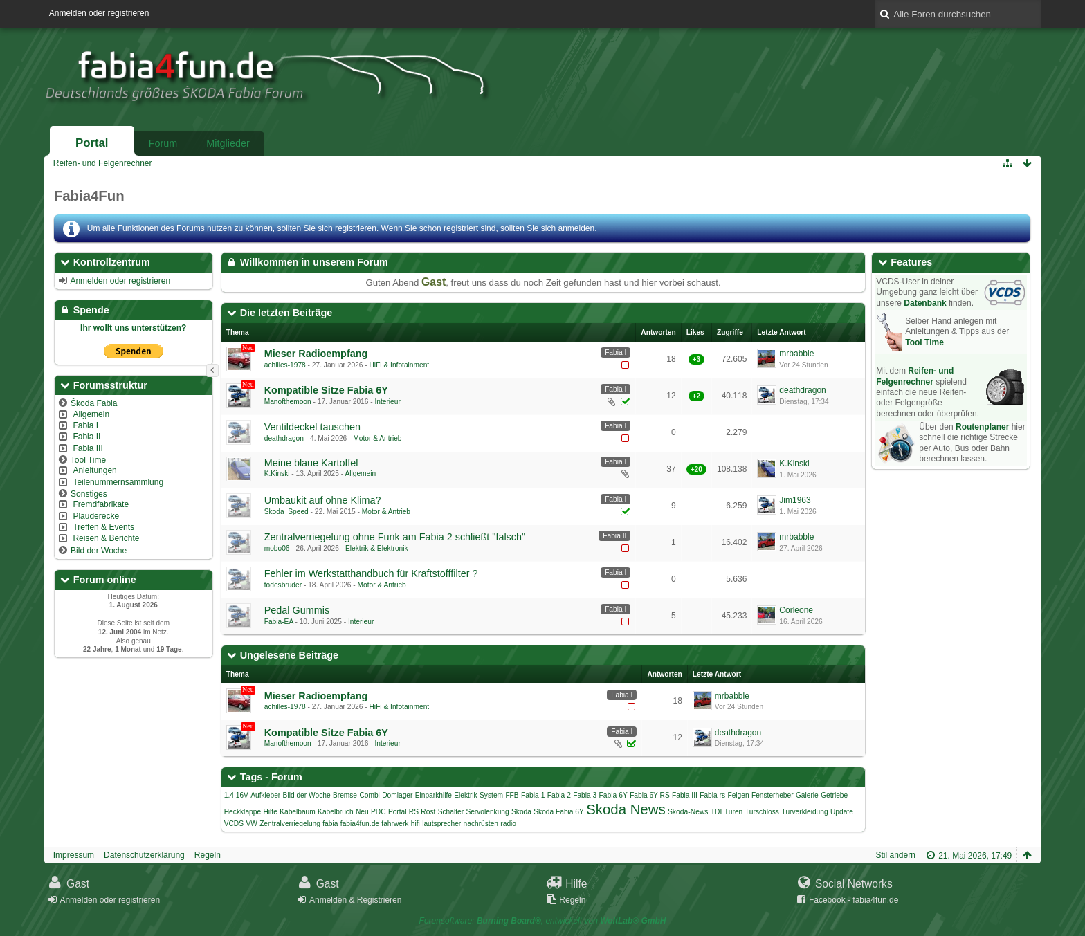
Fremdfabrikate (101, 504)
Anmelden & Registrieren (355, 900)
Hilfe (270, 812)
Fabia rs (712, 795)
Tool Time (88, 460)
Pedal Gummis (296, 610)
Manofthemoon (287, 401)
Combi (369, 795)
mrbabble (796, 353)
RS (414, 812)
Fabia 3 (584, 795)
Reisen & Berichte (106, 538)
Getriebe (834, 795)
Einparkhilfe (433, 795)
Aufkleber (265, 795)
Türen (733, 812)
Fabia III (87, 448)
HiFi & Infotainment (400, 365)
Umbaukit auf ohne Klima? (322, 500)
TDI (716, 812)
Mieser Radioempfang (316, 353)
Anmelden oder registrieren (99, 13)
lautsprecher (441, 823)
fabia (330, 823)
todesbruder (283, 585)
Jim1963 (794, 500)
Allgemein (91, 414)
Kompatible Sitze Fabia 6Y (326, 390)
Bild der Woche (99, 551)
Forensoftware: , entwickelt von (542, 921)
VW (251, 823)
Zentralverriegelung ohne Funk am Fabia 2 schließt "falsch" (394, 536)
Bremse (345, 795)
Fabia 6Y (613, 795)
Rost (428, 812)
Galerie (807, 795)
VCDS (234, 823)
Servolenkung (487, 812)
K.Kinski (277, 473)
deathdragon (802, 390)
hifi (415, 823)
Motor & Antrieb (377, 438)
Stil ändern (895, 855)
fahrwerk (394, 823)
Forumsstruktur (110, 385)
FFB (511, 795)
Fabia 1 (533, 795)
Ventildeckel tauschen (312, 426)
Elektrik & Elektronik (376, 548)
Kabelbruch (336, 812)
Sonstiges (89, 494)
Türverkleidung (804, 812)
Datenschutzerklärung (144, 855)
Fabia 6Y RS (650, 795)
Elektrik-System (478, 795)
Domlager (397, 795)
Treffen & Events (103, 527)
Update (841, 812)
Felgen (738, 795)
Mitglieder (227, 143)
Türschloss (762, 812)
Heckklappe (242, 812)
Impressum (73, 855)
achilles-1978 (285, 365)
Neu (362, 812)
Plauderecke (96, 516)
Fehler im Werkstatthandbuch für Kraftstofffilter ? (371, 573)
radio (508, 823)
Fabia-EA (278, 621)
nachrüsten (481, 823)
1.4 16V (236, 795)
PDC (378, 812)
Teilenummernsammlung (118, 482)
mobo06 (277, 548)
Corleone (796, 610)
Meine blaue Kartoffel (311, 462)
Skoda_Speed (286, 511)
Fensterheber (772, 795)
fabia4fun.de (359, 823)
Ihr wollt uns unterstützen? (133, 328)
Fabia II (86, 436)
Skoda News (625, 809)
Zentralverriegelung (289, 823)
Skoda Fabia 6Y (559, 812)
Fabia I (85, 425)
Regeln (207, 855)
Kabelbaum (298, 812)
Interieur (387, 401)
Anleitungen (94, 470)
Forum (163, 143)
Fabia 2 (559, 795)
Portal (92, 142)
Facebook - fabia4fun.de (853, 900)
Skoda (521, 812)
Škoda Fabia (94, 403)
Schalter (451, 812)
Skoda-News (688, 812)
